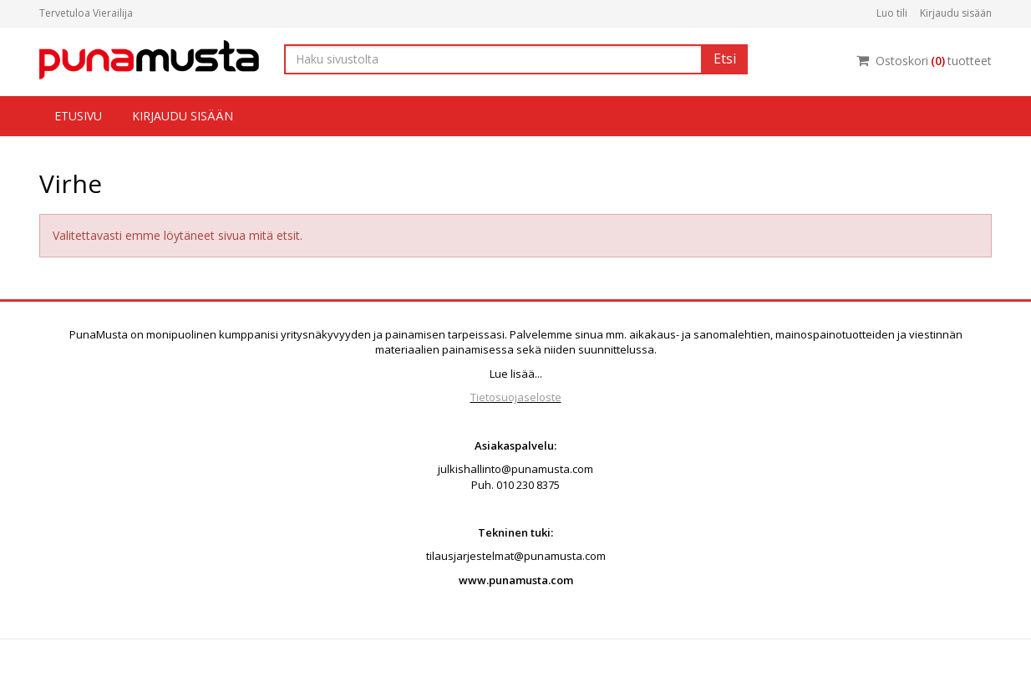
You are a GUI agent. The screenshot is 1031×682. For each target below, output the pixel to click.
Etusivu (78, 116)
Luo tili (891, 13)
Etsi (725, 58)
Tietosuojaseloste (515, 397)
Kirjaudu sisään (956, 13)
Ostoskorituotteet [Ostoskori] (924, 61)
